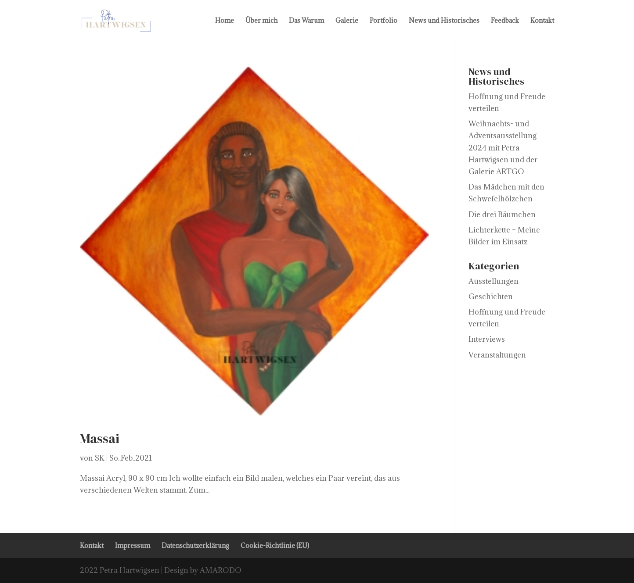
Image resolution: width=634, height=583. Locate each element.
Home (224, 21)
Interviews (486, 339)
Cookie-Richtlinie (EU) (275, 545)
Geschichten (490, 296)
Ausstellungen (493, 281)
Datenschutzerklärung (195, 545)
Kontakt (542, 21)
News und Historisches (444, 21)
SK (99, 458)
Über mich (261, 21)
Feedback (505, 21)
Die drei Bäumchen (502, 214)
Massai (99, 438)
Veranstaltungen (497, 355)
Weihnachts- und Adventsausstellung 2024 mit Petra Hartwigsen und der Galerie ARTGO (503, 147)
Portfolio (383, 21)
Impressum (132, 545)
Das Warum (306, 21)
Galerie (346, 21)
